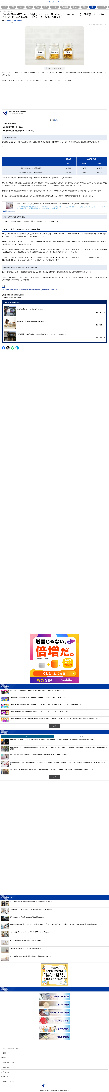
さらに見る (54, 726)
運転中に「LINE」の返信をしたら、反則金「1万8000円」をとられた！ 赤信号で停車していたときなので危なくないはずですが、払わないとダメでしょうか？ (52, 739)
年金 (37, 7)
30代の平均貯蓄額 (9, 123)
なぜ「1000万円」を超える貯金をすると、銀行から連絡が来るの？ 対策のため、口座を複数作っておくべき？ (39, 754)
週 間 (27, 736)
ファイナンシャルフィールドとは (10, 1048)
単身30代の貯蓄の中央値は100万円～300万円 (18, 130)
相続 (20, 7)
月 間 (81, 736)
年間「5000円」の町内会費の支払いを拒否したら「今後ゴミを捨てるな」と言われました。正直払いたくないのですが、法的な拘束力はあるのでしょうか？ (51, 769)
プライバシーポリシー (7, 1062)
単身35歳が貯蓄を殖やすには (13, 127)
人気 (4, 7)
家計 (92, 7)
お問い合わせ (5, 1071)
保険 (45, 7)
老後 (84, 7)
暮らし (75, 7)
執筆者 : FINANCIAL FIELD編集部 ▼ (18, 111)
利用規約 (3, 1057)
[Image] (54, 2)
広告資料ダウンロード (7, 1081)
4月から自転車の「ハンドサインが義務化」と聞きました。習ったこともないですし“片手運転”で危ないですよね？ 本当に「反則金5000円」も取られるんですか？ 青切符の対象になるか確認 (58, 748)
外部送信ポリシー (6, 1067)
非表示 (56, 120)
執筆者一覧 (4, 1076)
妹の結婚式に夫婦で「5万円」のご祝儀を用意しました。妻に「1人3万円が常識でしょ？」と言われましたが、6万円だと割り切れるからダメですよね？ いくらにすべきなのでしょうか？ (58, 763)
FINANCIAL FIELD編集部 (14, 20)
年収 (12, 7)
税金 (29, 7)
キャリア (102, 7)
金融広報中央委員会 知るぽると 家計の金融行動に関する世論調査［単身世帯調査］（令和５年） (30, 289)
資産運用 (65, 7)
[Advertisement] (54, 96)
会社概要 (3, 1053)
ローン (54, 7)
